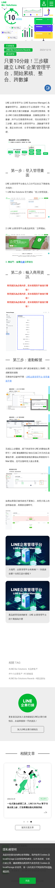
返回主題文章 (27, 827)
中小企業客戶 (16, 674)
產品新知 (41, 678)
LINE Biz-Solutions (18, 669)
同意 (28, 881)
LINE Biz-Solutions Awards (22, 678)
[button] (24, 822)
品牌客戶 (33, 669)
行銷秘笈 (29, 674)
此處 (23, 262)
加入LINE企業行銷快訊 (27, 729)
